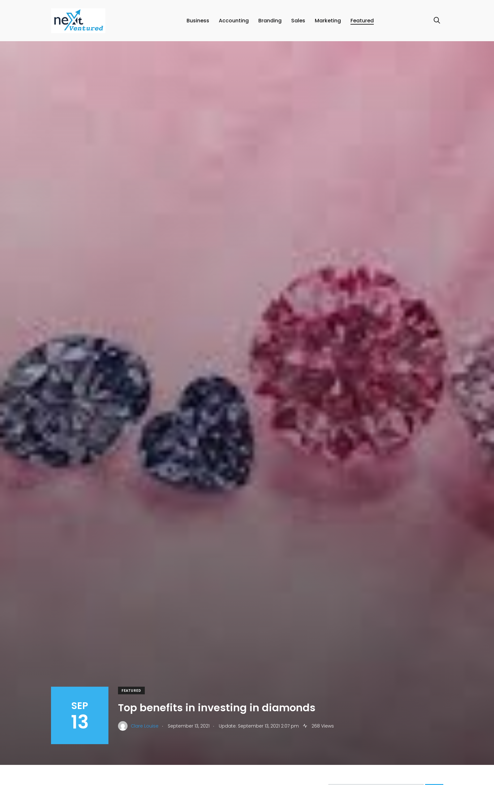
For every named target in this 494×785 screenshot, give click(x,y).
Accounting (234, 20)
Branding (270, 20)
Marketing (328, 20)
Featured (362, 20)
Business (198, 20)
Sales (298, 20)
